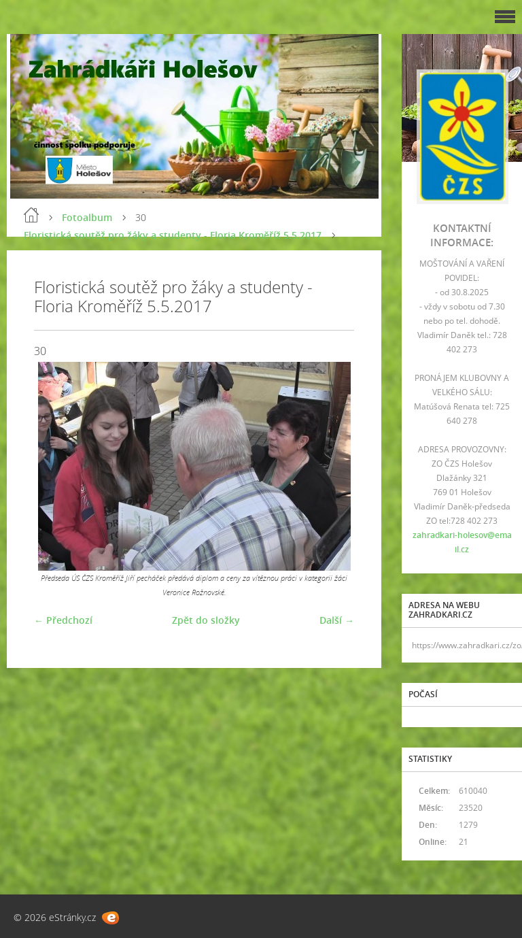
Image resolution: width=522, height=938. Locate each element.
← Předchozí (63, 620)
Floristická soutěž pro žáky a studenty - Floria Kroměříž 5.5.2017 (172, 235)
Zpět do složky (206, 620)
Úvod (31, 215)
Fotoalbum (87, 217)
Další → (336, 620)
